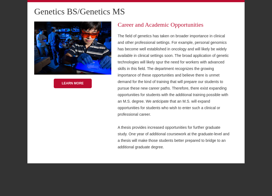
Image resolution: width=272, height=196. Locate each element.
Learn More (73, 83)
